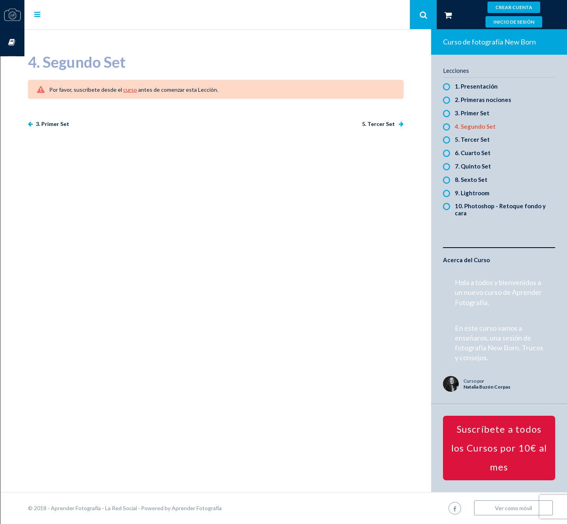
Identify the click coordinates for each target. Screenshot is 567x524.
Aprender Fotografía (221, 508)
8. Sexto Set (476, 179)
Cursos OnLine (12, 42)
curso (154, 89)
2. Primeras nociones (488, 99)
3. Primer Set (76, 123)
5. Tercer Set (384, 123)
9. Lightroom (477, 192)
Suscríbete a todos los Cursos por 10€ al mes (502, 447)
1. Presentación (481, 86)
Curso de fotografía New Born (494, 41)
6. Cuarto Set (478, 152)
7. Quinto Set (478, 166)
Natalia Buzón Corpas (492, 387)
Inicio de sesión (513, 22)
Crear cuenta (513, 7)
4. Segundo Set (480, 126)
